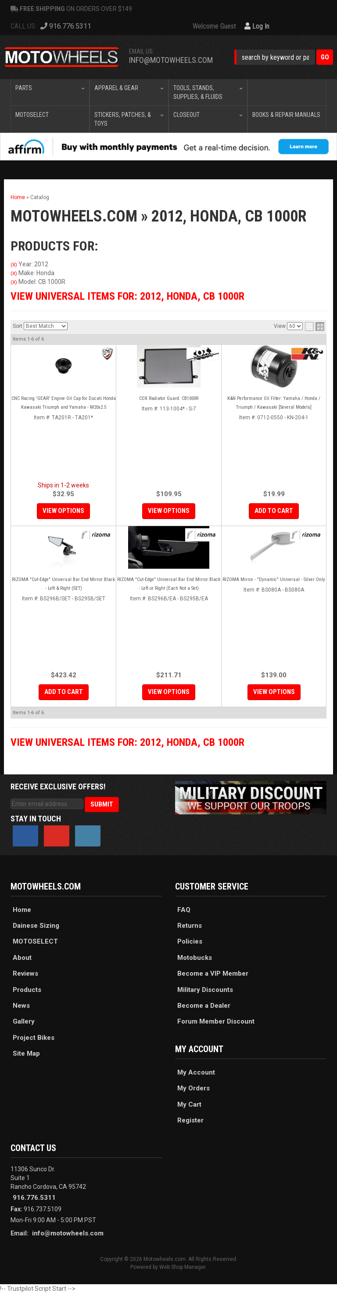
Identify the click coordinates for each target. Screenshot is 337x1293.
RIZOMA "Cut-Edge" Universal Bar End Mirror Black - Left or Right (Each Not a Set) (168, 584)
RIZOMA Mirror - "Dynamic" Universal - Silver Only (273, 579)
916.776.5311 (34, 1198)
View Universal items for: (127, 296)
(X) (14, 265)
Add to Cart (274, 511)
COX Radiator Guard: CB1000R (168, 398)
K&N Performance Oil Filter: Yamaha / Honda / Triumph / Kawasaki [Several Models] (273, 403)
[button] (283, 57)
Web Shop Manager (182, 1267)
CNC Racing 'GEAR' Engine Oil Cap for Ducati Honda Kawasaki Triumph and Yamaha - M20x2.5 (63, 403)
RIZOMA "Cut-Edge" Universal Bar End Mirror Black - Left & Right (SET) (63, 584)
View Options (63, 511)
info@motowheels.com (171, 60)
